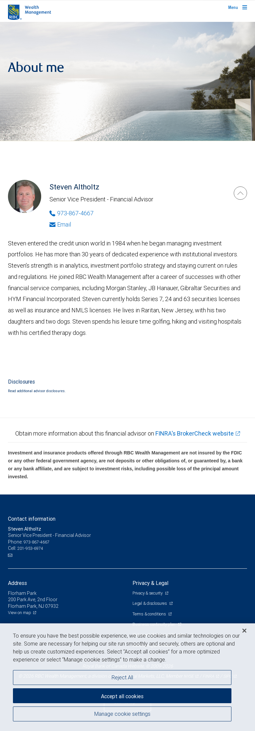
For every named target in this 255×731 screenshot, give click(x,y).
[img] (127, 81)
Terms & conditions (149, 614)
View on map (19, 612)
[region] (127, 677)
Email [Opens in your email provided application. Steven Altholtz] (60, 224)
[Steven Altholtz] (240, 193)
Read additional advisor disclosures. (37, 391)
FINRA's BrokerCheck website (194, 433)
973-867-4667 (36, 542)
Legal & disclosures (150, 603)
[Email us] (11, 555)
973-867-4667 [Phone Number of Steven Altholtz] (71, 213)
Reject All (122, 677)
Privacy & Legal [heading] (150, 583)
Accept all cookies (122, 696)
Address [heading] (17, 583)
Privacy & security (147, 593)
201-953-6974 (30, 548)
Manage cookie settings (122, 713)
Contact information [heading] (31, 518)
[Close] (244, 630)
